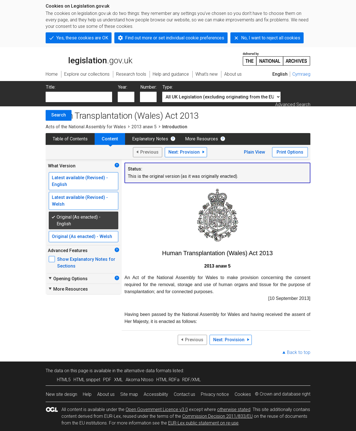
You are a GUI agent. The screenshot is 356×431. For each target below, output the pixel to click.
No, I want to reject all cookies (270, 38)
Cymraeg (301, 74)
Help (87, 394)
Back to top (298, 352)
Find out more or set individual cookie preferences (174, 38)
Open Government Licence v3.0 (157, 409)
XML (118, 379)
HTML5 (64, 379)
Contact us (184, 394)
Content (110, 139)
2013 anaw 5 (144, 126)
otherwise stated (233, 409)
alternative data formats (148, 370)
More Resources (201, 139)
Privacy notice (215, 394)
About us (106, 394)
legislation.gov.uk (89, 59)
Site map (129, 394)
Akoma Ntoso (139, 379)
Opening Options (68, 278)
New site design (61, 394)
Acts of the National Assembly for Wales (86, 126)
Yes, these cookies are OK (82, 38)
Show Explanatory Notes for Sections (86, 263)
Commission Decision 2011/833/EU (217, 416)
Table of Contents (70, 139)
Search (58, 115)
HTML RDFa (167, 379)
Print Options (290, 152)
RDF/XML (191, 379)
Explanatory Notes (150, 139)
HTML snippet (87, 379)
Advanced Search (292, 104)
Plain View (254, 152)
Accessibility (156, 394)
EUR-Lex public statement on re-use (203, 423)
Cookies (243, 394)
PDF (107, 379)
